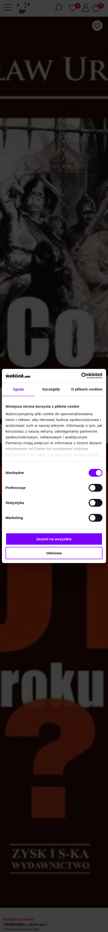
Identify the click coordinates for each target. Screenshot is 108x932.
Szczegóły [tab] (51, 389)
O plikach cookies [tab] (86, 389)
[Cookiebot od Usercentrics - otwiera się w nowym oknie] (81, 376)
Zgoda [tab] (18, 389)
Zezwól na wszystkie (54, 539)
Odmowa (54, 553)
